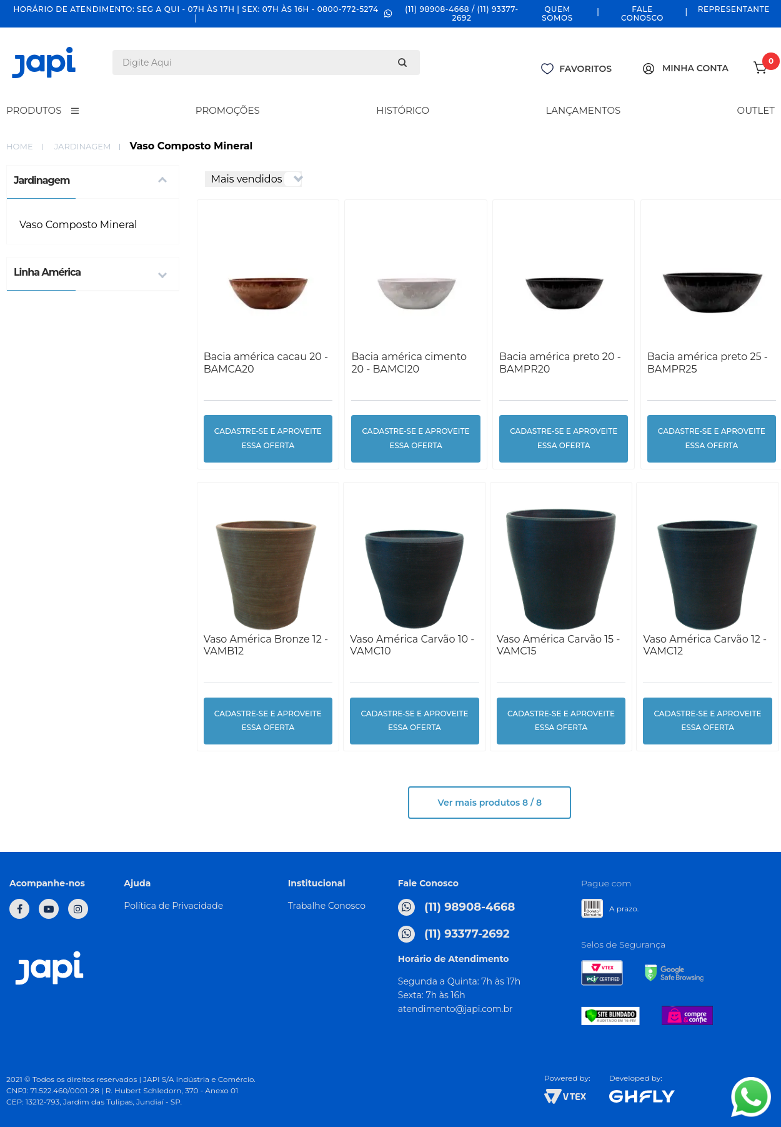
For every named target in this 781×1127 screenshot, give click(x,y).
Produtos (33, 110)
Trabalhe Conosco (327, 905)
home (19, 146)
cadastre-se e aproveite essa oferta (268, 438)
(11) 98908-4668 (456, 907)
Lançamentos (582, 110)
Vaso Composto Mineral (78, 225)
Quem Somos (557, 13)
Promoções (228, 110)
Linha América (47, 272)
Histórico (402, 110)
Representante (734, 9)
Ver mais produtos (489, 802)
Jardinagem (82, 146)
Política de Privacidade (173, 905)
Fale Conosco (642, 13)
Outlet (756, 110)
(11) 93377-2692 (454, 934)
